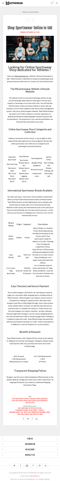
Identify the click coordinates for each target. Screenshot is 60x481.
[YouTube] (26, 465)
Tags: (30, 397)
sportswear (37, 399)
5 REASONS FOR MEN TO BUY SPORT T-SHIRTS (29, 410)
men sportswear (17, 401)
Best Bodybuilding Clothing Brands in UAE (33, 20)
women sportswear (30, 401)
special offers (30, 403)
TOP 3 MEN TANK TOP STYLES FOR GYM (29, 408)
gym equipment (42, 401)
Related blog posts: (30, 406)
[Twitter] (14, 465)
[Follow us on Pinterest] (33, 465)
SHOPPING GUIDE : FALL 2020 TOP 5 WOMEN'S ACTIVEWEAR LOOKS (29, 412)
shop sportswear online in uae (22, 399)
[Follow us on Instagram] (39, 465)
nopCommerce (34, 476)
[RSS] (45, 465)
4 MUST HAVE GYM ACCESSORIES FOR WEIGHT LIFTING (27, 20)
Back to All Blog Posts (31, 12)
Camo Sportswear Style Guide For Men (30, 414)
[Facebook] (20, 465)
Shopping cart (53, 2)
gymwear (44, 399)
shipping (47, 479)
